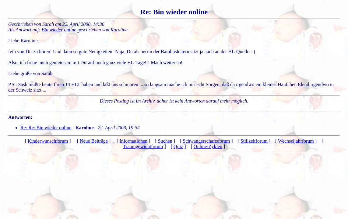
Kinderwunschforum (48, 141)
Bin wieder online (59, 29)
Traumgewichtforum (143, 146)
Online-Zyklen (208, 146)
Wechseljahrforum (296, 141)
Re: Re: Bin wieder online (45, 127)
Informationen (134, 141)
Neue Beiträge (94, 141)
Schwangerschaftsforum (206, 141)
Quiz (178, 146)
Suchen (165, 141)
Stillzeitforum (254, 141)
